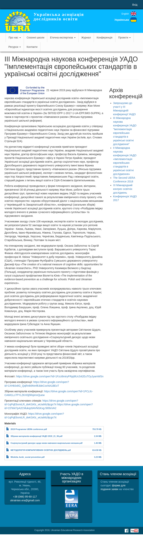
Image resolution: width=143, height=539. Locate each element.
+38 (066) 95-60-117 (25, 496)
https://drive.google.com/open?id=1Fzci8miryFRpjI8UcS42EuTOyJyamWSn (60, 376)
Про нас (15, 37)
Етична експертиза (63, 37)
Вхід (134, 4)
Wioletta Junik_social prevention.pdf (28, 457)
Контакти (32, 46)
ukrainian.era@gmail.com (25, 500)
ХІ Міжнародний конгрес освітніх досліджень (123, 189)
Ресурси (14, 46)
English (125, 14)
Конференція (104, 37)
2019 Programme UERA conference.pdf (29, 429)
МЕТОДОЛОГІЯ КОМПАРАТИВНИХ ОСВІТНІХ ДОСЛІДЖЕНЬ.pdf (41, 450)
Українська (122, 19)
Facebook (126, 530)
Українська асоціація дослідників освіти (59, 16)
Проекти (124, 37)
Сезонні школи (35, 37)
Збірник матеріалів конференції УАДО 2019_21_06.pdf (36, 436)
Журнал (86, 37)
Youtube (135, 530)
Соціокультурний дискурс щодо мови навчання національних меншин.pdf (46, 443)
